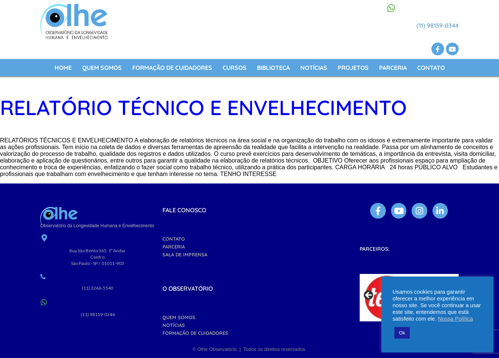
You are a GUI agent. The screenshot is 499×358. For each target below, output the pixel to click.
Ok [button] (402, 333)
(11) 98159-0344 (437, 25)
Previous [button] (369, 295)
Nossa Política (455, 319)
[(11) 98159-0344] (391, 8)
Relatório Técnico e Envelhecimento (203, 107)
